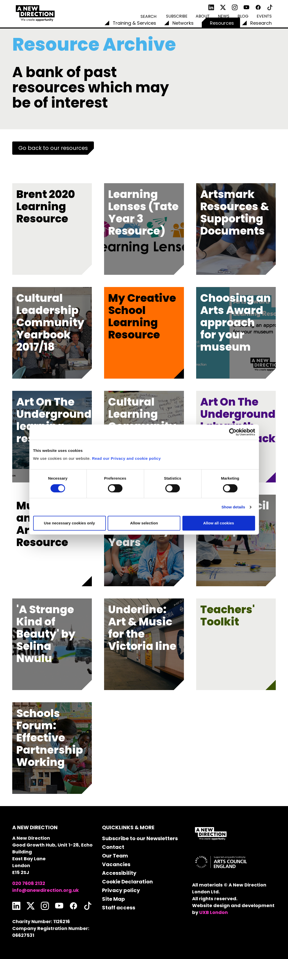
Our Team (115, 855)
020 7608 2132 (28, 883)
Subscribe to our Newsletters (140, 838)
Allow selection (144, 523)
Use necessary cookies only (69, 523)
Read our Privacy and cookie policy (126, 458)
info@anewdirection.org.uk (45, 890)
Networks (183, 23)
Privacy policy (121, 890)
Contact (113, 847)
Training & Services (134, 23)
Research (261, 23)
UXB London (213, 912)
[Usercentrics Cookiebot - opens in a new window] (232, 432)
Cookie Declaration (127, 881)
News (223, 16)
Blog (242, 16)
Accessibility (119, 873)
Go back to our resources (53, 148)
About (203, 16)
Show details (233, 507)
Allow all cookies (218, 523)
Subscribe (176, 16)
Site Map (113, 899)
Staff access (118, 907)
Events (264, 16)
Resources (222, 23)
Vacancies (116, 864)
